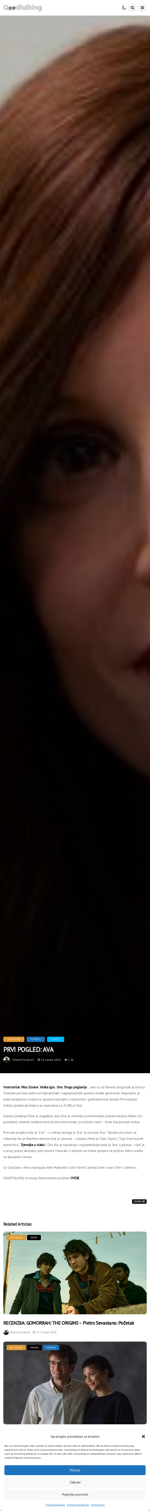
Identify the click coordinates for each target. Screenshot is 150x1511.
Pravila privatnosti (78, 1504)
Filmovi (35, 1039)
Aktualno (14, 1039)
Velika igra (47, 1087)
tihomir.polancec (23, 1059)
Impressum (98, 1504)
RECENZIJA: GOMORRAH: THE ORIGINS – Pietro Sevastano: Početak (68, 1323)
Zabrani (75, 1482)
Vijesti (55, 1039)
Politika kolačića (55, 1504)
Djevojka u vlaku (32, 1145)
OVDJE (75, 1178)
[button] (143, 1436)
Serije (34, 1237)
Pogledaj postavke (75, 1494)
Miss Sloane (29, 1087)
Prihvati (75, 1470)
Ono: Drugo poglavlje (72, 1087)
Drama (34, 1347)
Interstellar (11, 1087)
